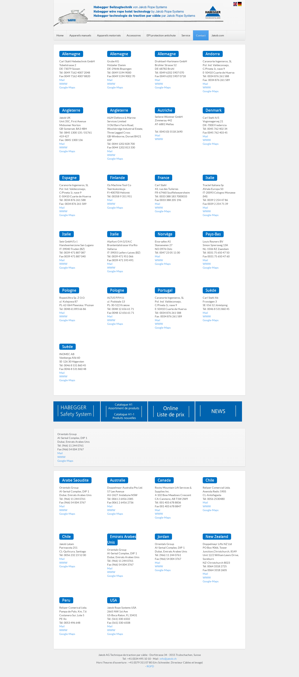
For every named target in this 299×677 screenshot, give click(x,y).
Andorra (213, 54)
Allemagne (71, 54)
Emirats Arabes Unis (121, 539)
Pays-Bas (213, 234)
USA (113, 600)
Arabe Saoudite (75, 480)
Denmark (214, 110)
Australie (117, 480)
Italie (210, 177)
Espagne (69, 177)
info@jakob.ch (168, 658)
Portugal (165, 290)
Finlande (117, 177)
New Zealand (217, 536)
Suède (211, 290)
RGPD (150, 666)
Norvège (165, 234)
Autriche (165, 110)
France (163, 177)
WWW (63, 83)
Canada (164, 480)
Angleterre (71, 110)
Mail (62, 80)
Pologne (69, 290)
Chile (210, 480)
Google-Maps (67, 87)
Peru (66, 600)
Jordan (163, 536)
